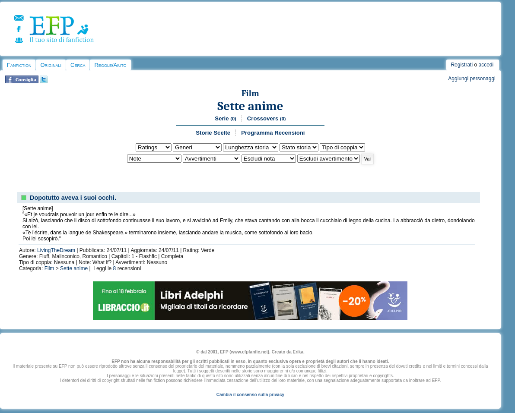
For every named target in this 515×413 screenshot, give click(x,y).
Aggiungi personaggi (471, 79)
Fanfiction (19, 65)
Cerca (77, 65)
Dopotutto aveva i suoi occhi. (73, 197)
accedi (485, 65)
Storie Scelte (213, 132)
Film (250, 93)
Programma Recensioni (273, 132)
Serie (225, 118)
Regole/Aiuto (110, 65)
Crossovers (266, 118)
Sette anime (250, 106)
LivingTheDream (56, 250)
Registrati (462, 65)
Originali (50, 65)
